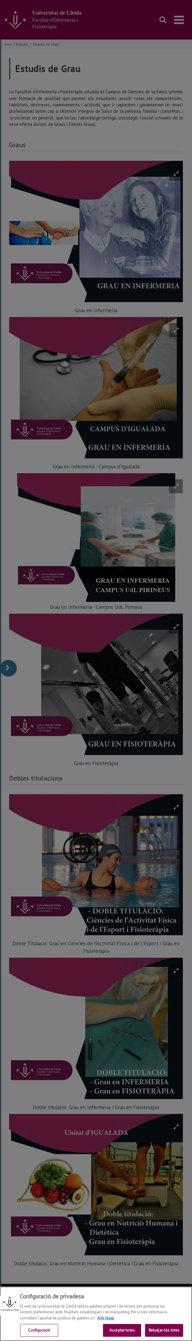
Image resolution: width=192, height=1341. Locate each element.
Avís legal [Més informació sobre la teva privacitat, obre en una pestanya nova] (105, 1318)
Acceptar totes (122, 1330)
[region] (96, 1314)
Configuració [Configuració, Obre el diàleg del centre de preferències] (39, 1330)
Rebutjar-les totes (164, 1330)
